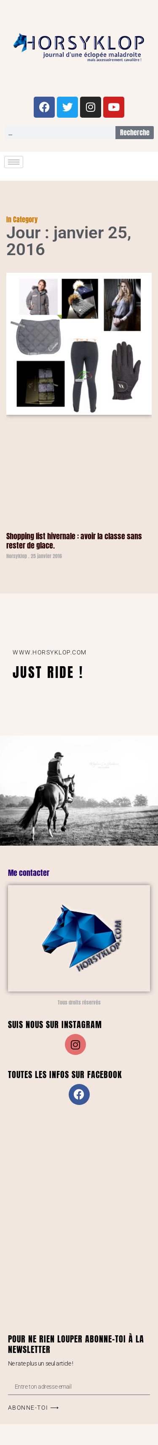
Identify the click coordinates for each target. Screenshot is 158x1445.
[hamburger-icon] (13, 162)
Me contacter (28, 872)
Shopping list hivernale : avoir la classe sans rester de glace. (74, 540)
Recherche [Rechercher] (135, 132)
